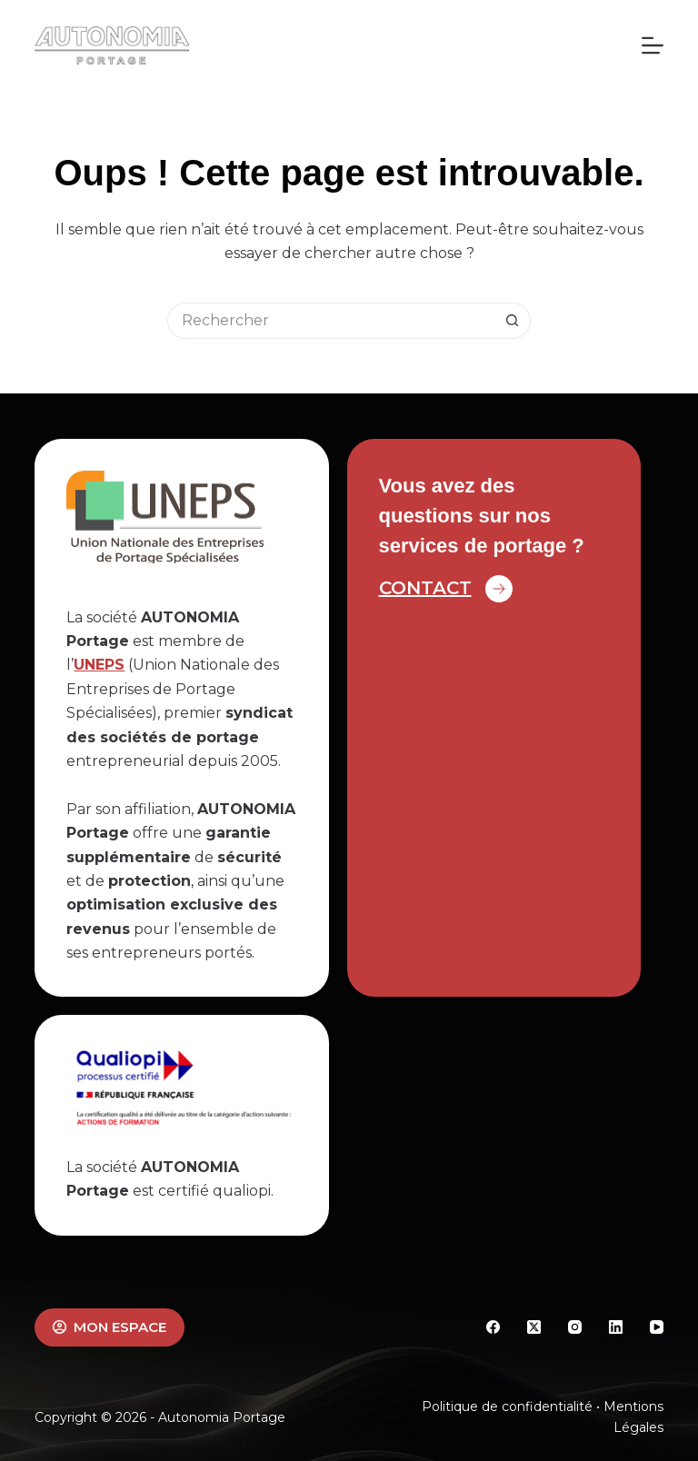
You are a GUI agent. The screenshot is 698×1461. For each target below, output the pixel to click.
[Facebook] (493, 1327)
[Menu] (652, 45)
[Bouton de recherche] (512, 321)
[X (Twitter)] (534, 1327)
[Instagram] (575, 1327)
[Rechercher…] (330, 321)
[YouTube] (656, 1327)
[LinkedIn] (616, 1327)
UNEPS (99, 664)
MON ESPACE (109, 1327)
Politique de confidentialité (507, 1406)
